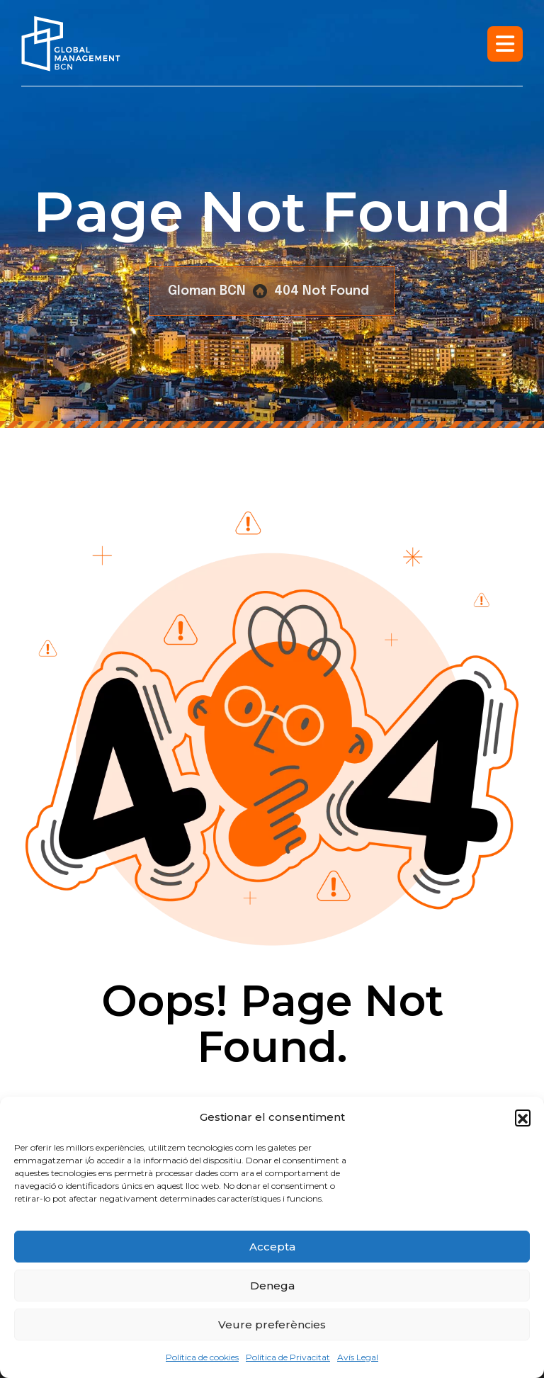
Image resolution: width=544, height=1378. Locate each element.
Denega (272, 1285)
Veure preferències (272, 1324)
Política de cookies (202, 1357)
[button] (523, 1117)
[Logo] (70, 44)
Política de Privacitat (288, 1357)
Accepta (272, 1246)
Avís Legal (357, 1357)
